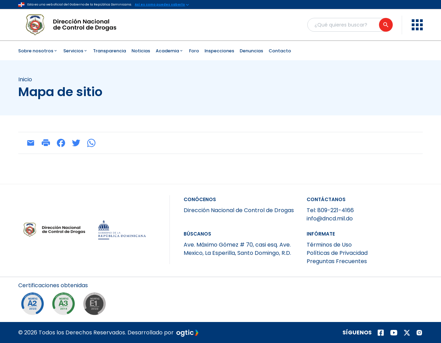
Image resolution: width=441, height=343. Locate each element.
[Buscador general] (349, 25)
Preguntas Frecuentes (337, 261)
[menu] (417, 24)
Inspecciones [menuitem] (219, 51)
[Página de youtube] (394, 333)
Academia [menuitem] (170, 51)
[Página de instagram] (419, 332)
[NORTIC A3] (65, 305)
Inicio (25, 79)
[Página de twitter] (406, 332)
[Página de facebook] (380, 332)
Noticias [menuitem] (141, 51)
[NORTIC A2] (34, 305)
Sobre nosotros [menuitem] (38, 51)
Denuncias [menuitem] (251, 51)
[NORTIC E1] (96, 305)
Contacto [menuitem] (280, 51)
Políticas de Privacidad (337, 253)
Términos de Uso (329, 245)
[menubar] (220, 50)
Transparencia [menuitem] (109, 51)
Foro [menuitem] (194, 51)
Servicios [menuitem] (75, 51)
